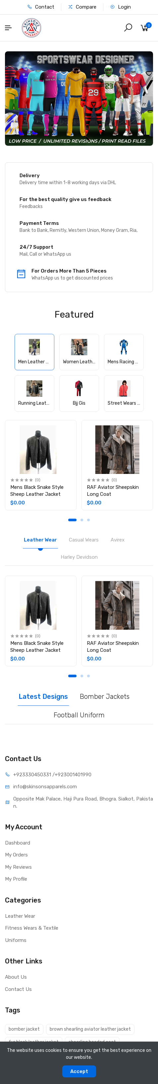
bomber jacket (24, 1029)
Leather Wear (20, 916)
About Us (16, 977)
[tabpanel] (41, 465)
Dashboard (17, 843)
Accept (79, 1071)
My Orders (16, 855)
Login (120, 7)
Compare (82, 7)
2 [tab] (81, 520)
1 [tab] (72, 520)
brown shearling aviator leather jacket (90, 1029)
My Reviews (18, 867)
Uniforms (15, 940)
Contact (40, 7)
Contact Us (18, 989)
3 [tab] (88, 520)
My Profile (16, 879)
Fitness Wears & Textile (31, 928)
